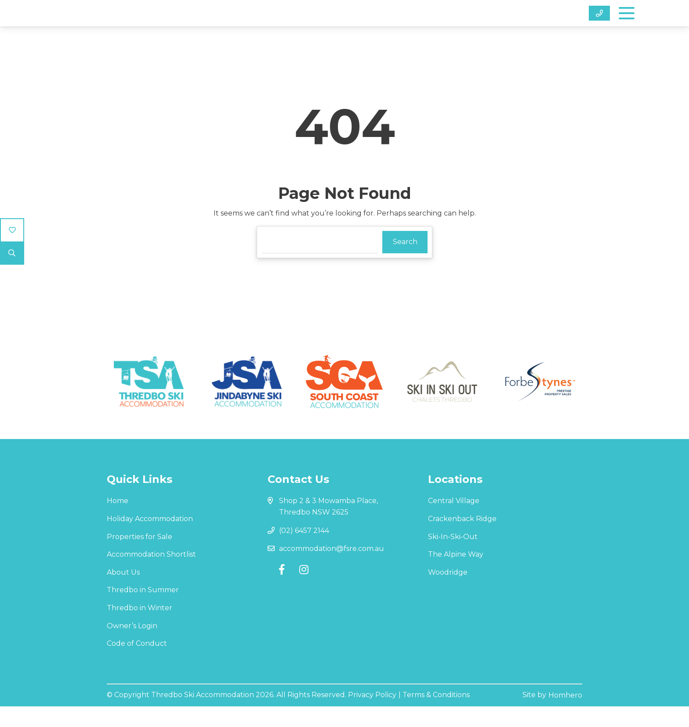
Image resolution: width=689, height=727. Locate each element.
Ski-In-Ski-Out (453, 558)
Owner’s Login (132, 648)
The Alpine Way (455, 576)
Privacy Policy (372, 716)
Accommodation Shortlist (151, 576)
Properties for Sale (139, 558)
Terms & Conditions (436, 716)
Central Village (453, 523)
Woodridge (448, 594)
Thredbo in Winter (139, 630)
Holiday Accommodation (150, 540)
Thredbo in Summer (143, 612)
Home (117, 523)
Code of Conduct (137, 665)
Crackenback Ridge (462, 540)
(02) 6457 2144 (304, 552)
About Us (123, 594)
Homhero (565, 716)
